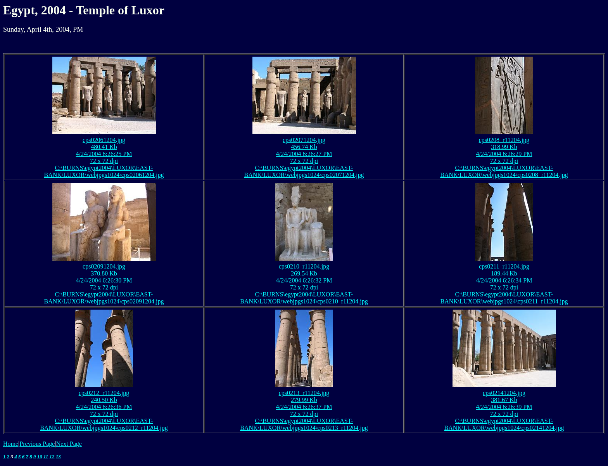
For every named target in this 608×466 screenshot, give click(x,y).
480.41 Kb (104, 147)
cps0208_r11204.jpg (504, 140)
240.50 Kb (104, 400)
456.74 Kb (304, 147)
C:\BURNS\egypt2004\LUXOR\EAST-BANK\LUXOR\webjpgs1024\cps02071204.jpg (304, 171)
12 (52, 456)
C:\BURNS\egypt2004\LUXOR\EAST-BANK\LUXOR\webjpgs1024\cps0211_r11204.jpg (504, 298)
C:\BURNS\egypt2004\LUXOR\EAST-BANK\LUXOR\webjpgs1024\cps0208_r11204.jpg (504, 171)
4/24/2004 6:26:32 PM (304, 280)
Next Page (69, 443)
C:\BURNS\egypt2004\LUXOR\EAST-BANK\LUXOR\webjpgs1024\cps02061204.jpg (104, 171)
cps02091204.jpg (104, 266)
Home (10, 443)
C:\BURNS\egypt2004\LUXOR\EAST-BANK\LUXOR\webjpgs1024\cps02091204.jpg (104, 298)
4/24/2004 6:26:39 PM (504, 407)
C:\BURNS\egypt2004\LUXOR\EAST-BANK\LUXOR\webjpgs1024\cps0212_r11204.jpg (104, 424)
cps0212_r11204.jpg (104, 393)
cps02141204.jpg (504, 393)
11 (45, 456)
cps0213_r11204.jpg (304, 393)
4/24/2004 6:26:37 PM (304, 407)
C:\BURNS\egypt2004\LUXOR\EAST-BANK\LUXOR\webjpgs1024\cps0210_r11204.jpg (304, 298)
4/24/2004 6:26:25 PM (104, 154)
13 (58, 456)
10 (39, 456)
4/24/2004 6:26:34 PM (504, 280)
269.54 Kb (304, 273)
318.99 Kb (504, 147)
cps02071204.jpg (304, 140)
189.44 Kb (504, 273)
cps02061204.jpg (104, 140)
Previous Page (37, 443)
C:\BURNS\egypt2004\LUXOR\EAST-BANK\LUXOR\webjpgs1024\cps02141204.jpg (504, 424)
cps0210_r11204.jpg (304, 266)
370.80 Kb (104, 273)
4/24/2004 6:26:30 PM (104, 280)
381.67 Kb (504, 400)
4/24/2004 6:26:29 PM (504, 154)
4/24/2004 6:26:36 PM (104, 407)
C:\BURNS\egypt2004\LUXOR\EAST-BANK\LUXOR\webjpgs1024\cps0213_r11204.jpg (304, 424)
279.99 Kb (304, 400)
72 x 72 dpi (104, 161)
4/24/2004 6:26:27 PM (304, 154)
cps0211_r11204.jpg (504, 266)
